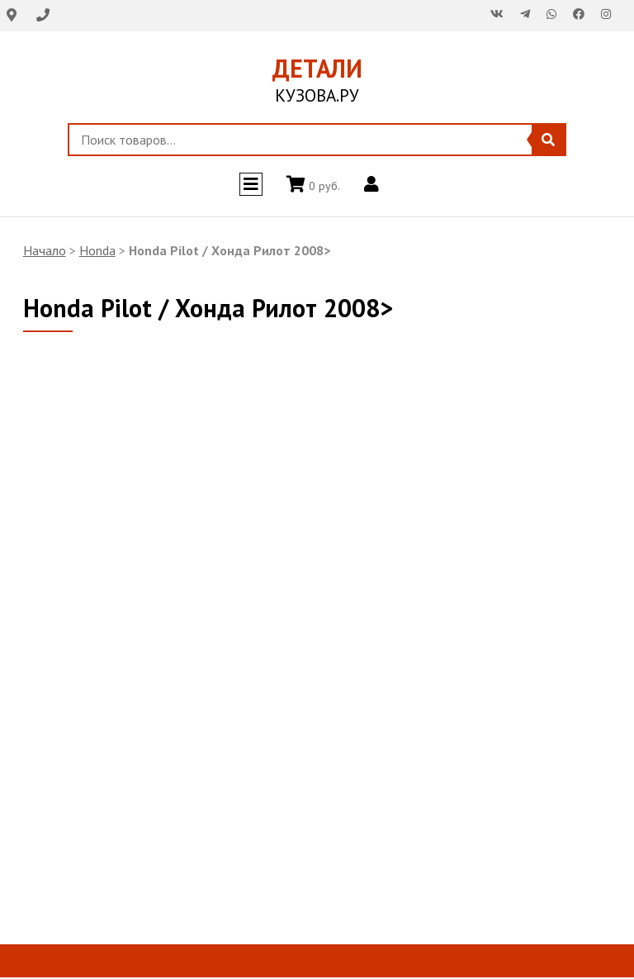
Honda (97, 250)
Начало (44, 250)
